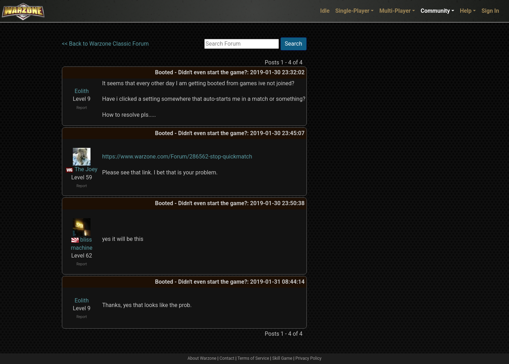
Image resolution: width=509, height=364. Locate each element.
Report (81, 108)
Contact (227, 358)
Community (435, 10)
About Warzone (201, 358)
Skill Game (282, 358)
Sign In (490, 10)
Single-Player (352, 10)
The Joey (86, 169)
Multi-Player (395, 10)
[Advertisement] (336, 143)
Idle (325, 10)
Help (466, 10)
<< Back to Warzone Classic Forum (105, 43)
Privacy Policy (309, 358)
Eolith (82, 91)
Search (293, 43)
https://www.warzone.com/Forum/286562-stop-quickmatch (177, 156)
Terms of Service (253, 358)
